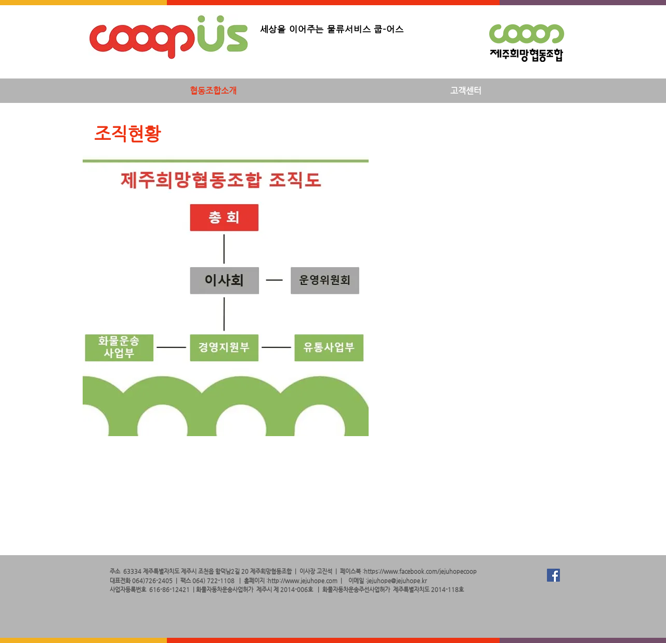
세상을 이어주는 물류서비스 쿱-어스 (332, 29)
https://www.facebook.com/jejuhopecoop (420, 571)
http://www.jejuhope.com (302, 581)
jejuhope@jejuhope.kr (397, 581)
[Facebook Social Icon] (553, 575)
